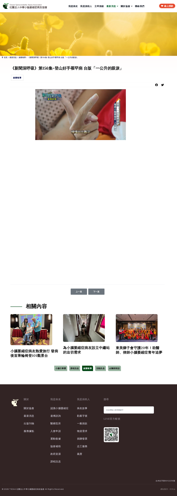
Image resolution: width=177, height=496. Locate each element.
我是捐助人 (86, 6)
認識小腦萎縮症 (59, 408)
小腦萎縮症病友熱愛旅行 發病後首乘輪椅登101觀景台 (34, 353)
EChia (172, 489)
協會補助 (55, 446)
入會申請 (55, 431)
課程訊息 (74, 368)
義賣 (79, 453)
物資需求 (82, 431)
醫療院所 (55, 423)
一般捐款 (82, 423)
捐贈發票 (82, 438)
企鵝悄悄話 (114, 368)
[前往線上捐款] (167, 6)
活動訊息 (100, 368)
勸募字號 (82, 415)
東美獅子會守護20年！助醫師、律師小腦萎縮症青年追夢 (139, 350)
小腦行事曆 (60, 368)
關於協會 (125, 6)
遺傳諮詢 (55, 415)
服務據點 (29, 431)
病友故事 (82, 408)
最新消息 (111, 6)
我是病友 (73, 6)
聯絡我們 (139, 6)
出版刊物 (29, 423)
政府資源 (55, 453)
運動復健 (55, 438)
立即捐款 (99, 6)
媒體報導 (17, 77)
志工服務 (82, 446)
